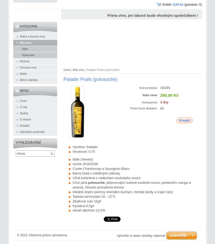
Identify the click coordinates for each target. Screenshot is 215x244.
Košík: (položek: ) (182, 4)
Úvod (67, 69)
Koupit (184, 120)
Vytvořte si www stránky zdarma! (141, 236)
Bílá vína (78, 69)
